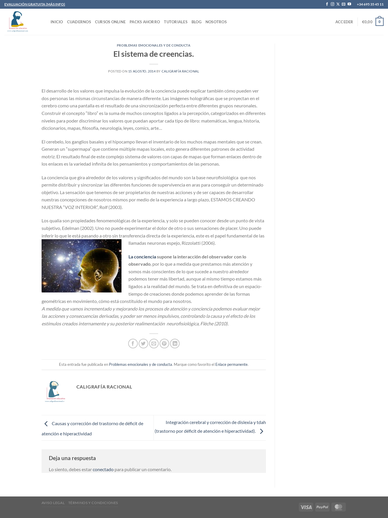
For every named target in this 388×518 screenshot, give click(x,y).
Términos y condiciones (93, 503)
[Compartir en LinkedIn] (175, 343)
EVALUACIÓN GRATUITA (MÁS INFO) (34, 4)
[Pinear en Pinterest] (164, 343)
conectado (103, 469)
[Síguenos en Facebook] (327, 4)
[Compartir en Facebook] (133, 343)
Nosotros (216, 21)
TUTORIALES (175, 21)
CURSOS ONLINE (110, 21)
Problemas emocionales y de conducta (154, 45)
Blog (196, 21)
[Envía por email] (154, 343)
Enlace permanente (231, 364)
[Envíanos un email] (343, 4)
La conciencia (142, 256)
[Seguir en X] (338, 4)
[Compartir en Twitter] (143, 343)
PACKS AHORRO (145, 21)
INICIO (57, 21)
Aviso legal (53, 503)
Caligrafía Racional (180, 71)
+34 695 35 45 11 (370, 4)
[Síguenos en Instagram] (332, 4)
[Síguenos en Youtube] (349, 4)
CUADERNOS (79, 21)
